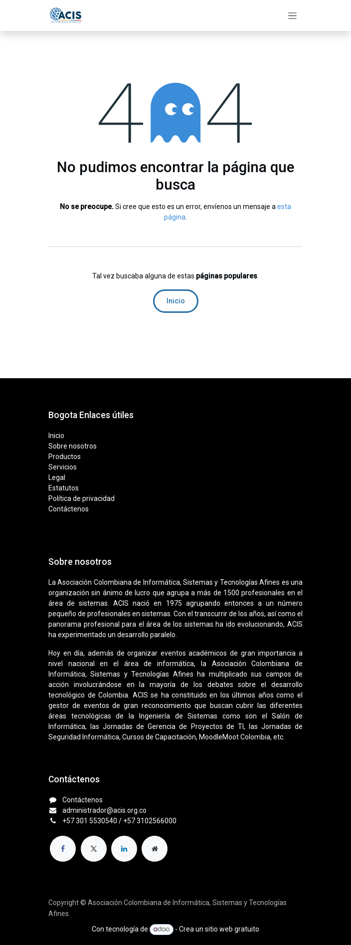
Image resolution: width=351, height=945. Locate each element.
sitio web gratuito (232, 929)
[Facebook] (63, 849)
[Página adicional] (155, 849)
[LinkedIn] (124, 849)
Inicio (176, 301)
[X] (94, 849)
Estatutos (63, 488)
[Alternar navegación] (292, 15)
